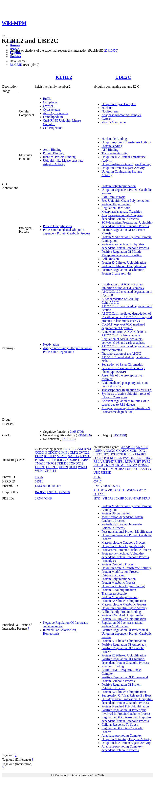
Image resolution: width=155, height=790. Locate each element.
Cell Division (110, 259)
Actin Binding (52, 149)
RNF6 (129, 461)
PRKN (118, 458)
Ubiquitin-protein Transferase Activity (126, 142)
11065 (97, 477)
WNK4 (39, 470)
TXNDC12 (76, 463)
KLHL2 (64, 77)
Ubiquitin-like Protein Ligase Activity (126, 742)
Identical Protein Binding (59, 157)
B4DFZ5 (40, 492)
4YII (104, 498)
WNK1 (82, 467)
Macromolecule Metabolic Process (124, 604)
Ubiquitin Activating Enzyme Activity (126, 739)
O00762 (140, 490)
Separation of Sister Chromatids (122, 364)
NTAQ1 (85, 456)
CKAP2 (121, 450)
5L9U (128, 498)
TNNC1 (109, 465)
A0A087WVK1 (103, 490)
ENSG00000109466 (48, 486)
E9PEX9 (53, 492)
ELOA (39, 456)
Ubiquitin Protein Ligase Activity (123, 168)
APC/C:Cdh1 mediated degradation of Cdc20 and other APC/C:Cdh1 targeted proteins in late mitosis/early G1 (127, 317)
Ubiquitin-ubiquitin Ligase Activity (124, 608)
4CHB (48, 498)
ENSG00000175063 (106, 486)
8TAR (137, 498)
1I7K (96, 498)
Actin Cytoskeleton (55, 113)
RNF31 (119, 461)
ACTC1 (67, 449)
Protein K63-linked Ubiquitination (124, 619)
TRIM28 (99, 469)
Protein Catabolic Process (118, 564)
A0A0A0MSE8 (124, 490)
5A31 (111, 498)
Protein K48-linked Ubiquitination (124, 262)
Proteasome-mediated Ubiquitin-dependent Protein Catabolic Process (66, 231)
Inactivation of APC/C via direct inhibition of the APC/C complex (123, 286)
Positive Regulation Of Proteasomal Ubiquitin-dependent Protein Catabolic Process (127, 633)
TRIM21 (143, 465)
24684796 (76, 431)
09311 (39, 481)
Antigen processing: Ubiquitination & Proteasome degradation (67, 349)
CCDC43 (41, 452)
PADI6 (39, 459)
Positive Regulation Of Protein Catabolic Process (121, 686)
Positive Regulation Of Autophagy (124, 644)
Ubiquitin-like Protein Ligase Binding (126, 164)
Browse (15, 45)
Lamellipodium (53, 117)
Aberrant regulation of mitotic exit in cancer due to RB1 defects (125, 402)
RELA (97, 461)
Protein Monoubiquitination (119, 597)
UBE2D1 (52, 467)
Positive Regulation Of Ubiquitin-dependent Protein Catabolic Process (125, 660)
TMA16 (40, 463)
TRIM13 (121, 465)
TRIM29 (111, 469)
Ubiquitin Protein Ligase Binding (123, 586)
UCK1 (73, 467)
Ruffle (47, 98)
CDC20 (110, 450)
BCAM (78, 449)
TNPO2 (51, 463)
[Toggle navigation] (3, 35)
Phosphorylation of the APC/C (121, 353)
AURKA (99, 450)
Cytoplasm (50, 102)
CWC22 (84, 452)
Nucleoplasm (110, 111)
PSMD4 (128, 458)
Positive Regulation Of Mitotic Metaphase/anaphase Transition (122, 253)
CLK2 (74, 452)
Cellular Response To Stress (120, 724)
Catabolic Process (113, 575)
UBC (96, 472)
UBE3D (106, 472)
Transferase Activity (115, 153)
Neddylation (51, 344)
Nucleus (107, 107)
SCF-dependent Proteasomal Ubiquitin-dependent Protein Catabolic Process (127, 224)
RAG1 (138, 458)
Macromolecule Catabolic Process (124, 542)
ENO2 (97, 454)
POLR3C (60, 459)
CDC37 (53, 452)
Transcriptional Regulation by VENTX (127, 390)
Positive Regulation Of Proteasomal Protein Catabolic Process (125, 679)
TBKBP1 (84, 459)
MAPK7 (140, 454)
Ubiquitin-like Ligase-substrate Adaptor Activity (63, 162)
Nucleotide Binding (114, 138)
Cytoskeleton (51, 109)
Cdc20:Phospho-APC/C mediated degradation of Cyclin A (123, 326)
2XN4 (39, 498)
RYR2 (146, 461)
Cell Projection (52, 127)
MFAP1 (62, 456)
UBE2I (63, 467)
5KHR (120, 498)
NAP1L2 (74, 456)
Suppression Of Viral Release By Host (126, 695)
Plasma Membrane (114, 122)
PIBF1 (49, 459)
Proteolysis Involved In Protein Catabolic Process (122, 526)
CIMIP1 (63, 452)
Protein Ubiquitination (57, 226)
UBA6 (131, 469)
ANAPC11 (128, 447)
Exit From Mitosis (113, 197)
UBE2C (123, 77)
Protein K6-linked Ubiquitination (123, 615)
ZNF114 (50, 470)
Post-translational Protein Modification (127, 531)
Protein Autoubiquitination (119, 590)
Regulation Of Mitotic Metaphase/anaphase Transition (122, 209)
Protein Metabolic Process (118, 582)
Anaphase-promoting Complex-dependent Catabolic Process (122, 217)
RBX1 (147, 458)
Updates (15, 56)
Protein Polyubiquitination (119, 186)
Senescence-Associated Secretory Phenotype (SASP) (123, 369)
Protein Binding (53, 153)
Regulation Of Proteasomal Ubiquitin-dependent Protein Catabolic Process (126, 719)
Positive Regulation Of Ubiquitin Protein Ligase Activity (123, 271)
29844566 (84, 435)
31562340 (119, 435)
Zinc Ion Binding (113, 666)
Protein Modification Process (120, 571)
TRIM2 (132, 465)
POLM (108, 458)
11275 (39, 477)
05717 (97, 481)
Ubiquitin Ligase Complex (119, 104)
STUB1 (98, 465)
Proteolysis (109, 560)
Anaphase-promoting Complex (121, 115)
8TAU (146, 498)
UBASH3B (143, 469)
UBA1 (122, 469)
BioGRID (16, 64)
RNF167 (108, 461)
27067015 (68, 439)
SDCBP (72, 459)
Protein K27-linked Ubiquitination (124, 692)
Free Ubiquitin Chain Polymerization (126, 200)
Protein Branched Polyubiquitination (125, 706)
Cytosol (48, 106)
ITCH (119, 454)
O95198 (64, 492)
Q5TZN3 (99, 494)
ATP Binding (110, 149)
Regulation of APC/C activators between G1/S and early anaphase (123, 340)
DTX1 (142, 450)
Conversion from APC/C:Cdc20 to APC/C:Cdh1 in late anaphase (124, 333)
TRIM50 (62, 463)
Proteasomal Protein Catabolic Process (127, 549)
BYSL (88, 449)
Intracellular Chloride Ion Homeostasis (59, 631)
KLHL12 (50, 456)
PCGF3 (98, 458)
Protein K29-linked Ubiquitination (124, 655)
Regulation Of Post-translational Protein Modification (122, 624)
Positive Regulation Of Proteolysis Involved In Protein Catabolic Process (126, 711)
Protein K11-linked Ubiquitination (124, 266)
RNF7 (137, 461)
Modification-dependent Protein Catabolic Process (122, 518)
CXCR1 (132, 450)
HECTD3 (109, 454)
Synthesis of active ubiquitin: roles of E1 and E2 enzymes (126, 395)
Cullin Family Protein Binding (121, 611)
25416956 (110, 50)
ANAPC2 (142, 447)
